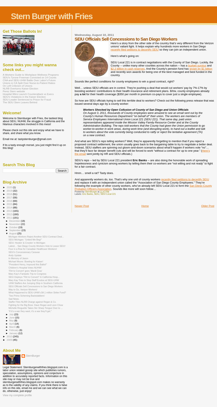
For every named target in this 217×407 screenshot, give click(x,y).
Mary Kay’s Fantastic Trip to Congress (27, 274)
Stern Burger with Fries (51, 16)
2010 (10, 336)
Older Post (207, 206)
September (15, 230)
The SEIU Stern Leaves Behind (20, 102)
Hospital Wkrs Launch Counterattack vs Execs (28, 94)
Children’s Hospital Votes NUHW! (25, 267)
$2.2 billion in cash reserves (128, 68)
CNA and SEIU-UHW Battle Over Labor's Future (29, 80)
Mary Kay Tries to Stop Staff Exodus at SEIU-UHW (33, 280)
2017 (10, 197)
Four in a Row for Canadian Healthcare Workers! (32, 249)
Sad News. (13, 299)
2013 (10, 210)
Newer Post (82, 206)
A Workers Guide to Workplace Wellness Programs (31, 74)
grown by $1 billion (200, 68)
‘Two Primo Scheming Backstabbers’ (26, 295)
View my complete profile (17, 395)
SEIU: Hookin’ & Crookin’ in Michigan (26, 243)
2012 (10, 214)
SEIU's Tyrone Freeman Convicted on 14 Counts (29, 77)
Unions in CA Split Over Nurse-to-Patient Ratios (29, 83)
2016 (10, 200)
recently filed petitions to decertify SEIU (135, 49)
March (13, 327)
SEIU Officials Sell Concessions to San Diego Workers (35, 286)
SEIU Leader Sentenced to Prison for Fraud (27, 99)
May (11, 320)
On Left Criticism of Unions (17, 85)
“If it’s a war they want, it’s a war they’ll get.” (30, 311)
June (12, 317)
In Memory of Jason (18, 258)
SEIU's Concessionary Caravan (24, 252)
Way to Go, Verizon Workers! (22, 289)
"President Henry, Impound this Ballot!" (27, 264)
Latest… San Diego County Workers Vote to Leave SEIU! (36, 246)
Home (145, 206)
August (13, 233)
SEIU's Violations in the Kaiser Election (24, 96)
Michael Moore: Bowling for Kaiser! (25, 261)
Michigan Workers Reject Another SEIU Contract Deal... (36, 236)
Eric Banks (87, 194)
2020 (10, 187)
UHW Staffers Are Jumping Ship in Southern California (35, 283)
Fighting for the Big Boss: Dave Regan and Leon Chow (35, 305)
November (15, 224)
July (11, 314)
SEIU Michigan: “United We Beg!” (25, 239)
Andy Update (14, 255)
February (14, 330)
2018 (10, 194)
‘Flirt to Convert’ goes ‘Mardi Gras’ (25, 271)
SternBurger (33, 355)
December (15, 221)
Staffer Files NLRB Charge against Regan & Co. (32, 302)
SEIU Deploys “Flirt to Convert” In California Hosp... (34, 277)
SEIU (96, 194)
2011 (10, 217)
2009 (10, 339)
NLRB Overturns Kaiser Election (20, 88)
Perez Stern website (14, 91)
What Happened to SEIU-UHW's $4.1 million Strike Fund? (37, 292)
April (12, 323)
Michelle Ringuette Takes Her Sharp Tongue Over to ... (35, 308)
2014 (10, 207)
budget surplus (197, 65)
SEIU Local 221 (108, 194)
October (13, 227)
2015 (10, 204)
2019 (10, 190)
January (13, 333)
